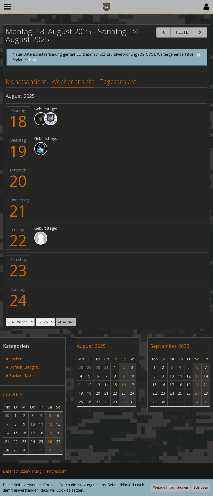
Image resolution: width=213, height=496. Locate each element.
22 (18, 240)
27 (197, 393)
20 (18, 180)
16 (123, 384)
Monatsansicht (26, 81)
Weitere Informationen (170, 487)
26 (50, 441)
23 (18, 270)
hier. (33, 60)
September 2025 (169, 346)
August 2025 (91, 346)
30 (123, 401)
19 (18, 151)
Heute (182, 32)
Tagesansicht (118, 81)
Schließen (201, 487)
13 (197, 375)
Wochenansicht (72, 81)
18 (18, 121)
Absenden (66, 322)
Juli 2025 (12, 394)
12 (50, 424)
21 (18, 210)
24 (18, 300)
